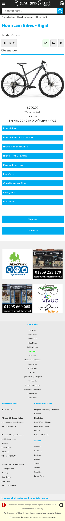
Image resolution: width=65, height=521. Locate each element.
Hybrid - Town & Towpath (15, 155)
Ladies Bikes (32, 339)
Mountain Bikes (10, 128)
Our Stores (33, 398)
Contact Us (32, 381)
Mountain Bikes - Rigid (37, 17)
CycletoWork (32, 394)
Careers (37, 463)
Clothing (32, 355)
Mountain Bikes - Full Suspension (18, 137)
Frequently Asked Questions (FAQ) (47, 409)
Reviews (37, 455)
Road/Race (8, 174)
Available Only (11, 50)
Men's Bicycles (18, 17)
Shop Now (32, 219)
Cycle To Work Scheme (42, 422)
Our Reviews (33, 230)
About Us (37, 446)
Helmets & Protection (32, 360)
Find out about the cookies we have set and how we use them (32, 517)
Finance (37, 431)
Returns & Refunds (41, 435)
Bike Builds (38, 418)
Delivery (37, 414)
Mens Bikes (32, 334)
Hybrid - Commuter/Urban (15, 146)
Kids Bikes (32, 343)
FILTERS (9, 42)
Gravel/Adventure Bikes (14, 183)
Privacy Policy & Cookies (32, 389)
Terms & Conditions (32, 385)
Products (6, 17)
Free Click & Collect (41, 426)
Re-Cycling (32, 368)
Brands (32, 372)
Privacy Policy (39, 476)
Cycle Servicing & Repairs (32, 377)
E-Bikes (32, 330)
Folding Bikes (9, 192)
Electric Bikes (9, 201)
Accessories (32, 364)
